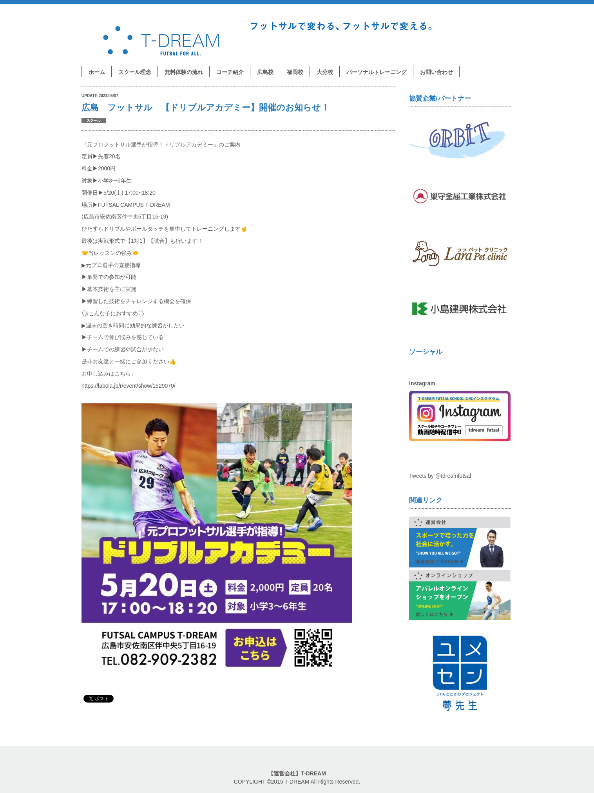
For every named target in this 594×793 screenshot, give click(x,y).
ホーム (97, 72)
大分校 (325, 72)
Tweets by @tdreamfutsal (440, 476)
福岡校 (295, 72)
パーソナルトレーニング (376, 72)
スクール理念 (134, 72)
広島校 (265, 72)
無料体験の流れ (184, 72)
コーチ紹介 (230, 72)
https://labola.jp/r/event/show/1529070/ (128, 386)
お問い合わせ (436, 72)
